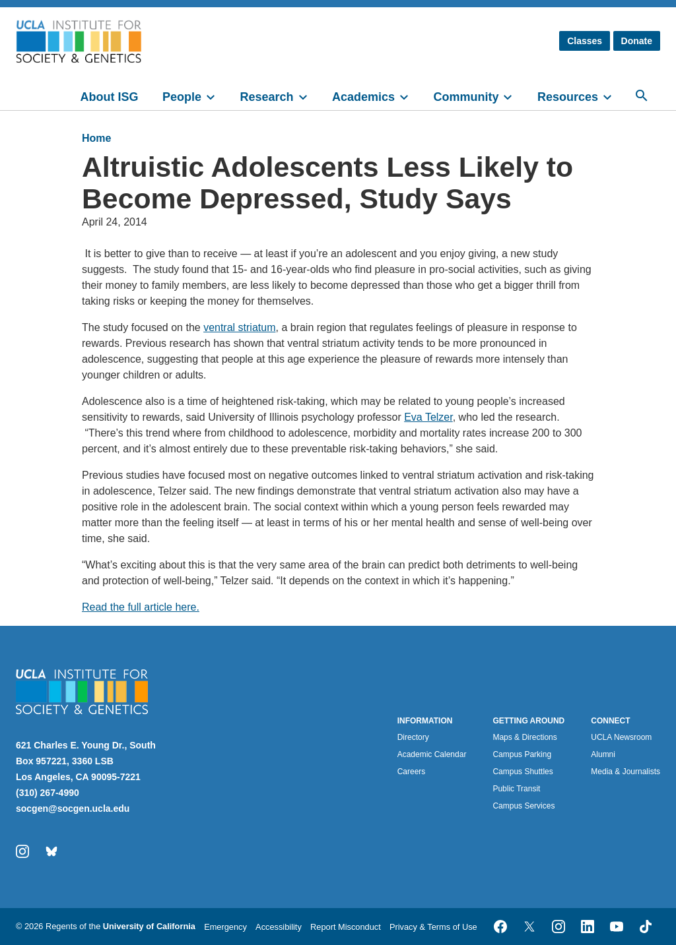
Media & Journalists (625, 771)
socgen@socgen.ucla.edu (72, 808)
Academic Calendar (432, 754)
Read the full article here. (140, 607)
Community (465, 97)
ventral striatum (239, 327)
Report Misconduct (345, 927)
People (181, 97)
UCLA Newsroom (621, 737)
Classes (584, 41)
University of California (149, 926)
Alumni (603, 754)
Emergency (225, 927)
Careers (411, 771)
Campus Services (523, 805)
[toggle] (216, 95)
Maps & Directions (524, 737)
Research (266, 97)
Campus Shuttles (522, 771)
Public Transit (516, 788)
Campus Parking (521, 754)
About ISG (110, 97)
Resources (567, 97)
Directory (413, 737)
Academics (363, 97)
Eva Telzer (428, 417)
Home (96, 138)
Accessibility (278, 927)
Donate (636, 41)
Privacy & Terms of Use (433, 927)
